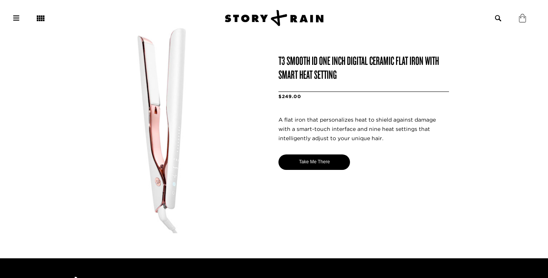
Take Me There (314, 161)
